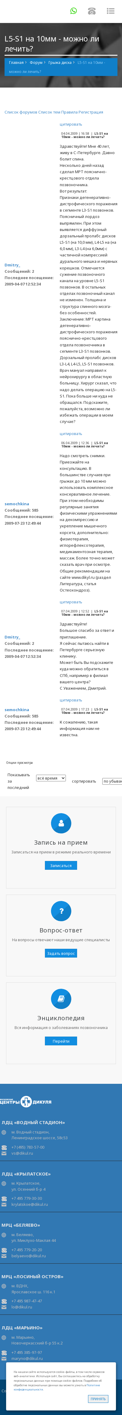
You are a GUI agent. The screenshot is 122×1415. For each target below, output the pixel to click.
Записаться (61, 865)
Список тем (49, 112)
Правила (69, 112)
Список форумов (21, 112)
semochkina (17, 503)
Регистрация (91, 112)
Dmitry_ (12, 265)
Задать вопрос (61, 953)
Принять (98, 1399)
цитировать (71, 124)
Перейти (61, 1041)
